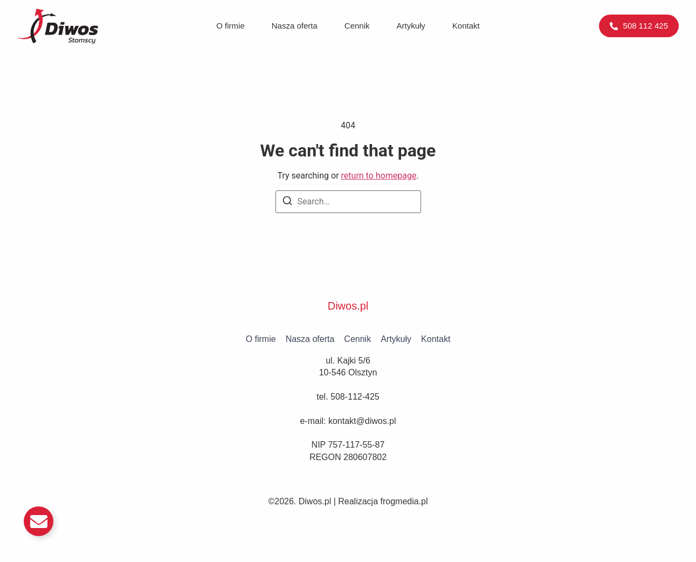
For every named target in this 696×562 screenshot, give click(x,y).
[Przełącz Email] (38, 521)
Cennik (357, 25)
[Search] (287, 202)
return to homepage (379, 175)
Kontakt (466, 25)
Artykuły (411, 25)
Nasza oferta (295, 25)
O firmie (230, 25)
